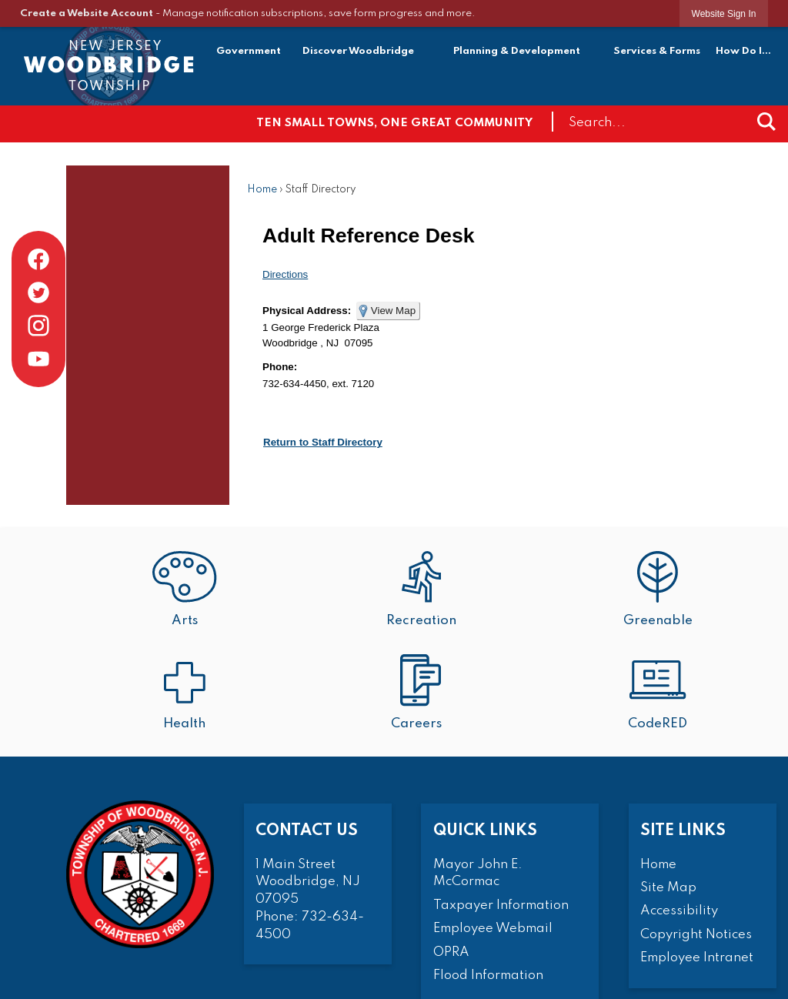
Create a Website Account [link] (86, 13)
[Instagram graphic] (38, 325)
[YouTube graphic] (38, 358)
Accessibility (679, 910)
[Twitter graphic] (38, 292)
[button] (766, 121)
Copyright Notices (696, 934)
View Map (393, 310)
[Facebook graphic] (38, 259)
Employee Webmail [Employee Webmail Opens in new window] (493, 928)
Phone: (279, 367)
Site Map (668, 887)
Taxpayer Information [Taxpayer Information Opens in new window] (501, 905)
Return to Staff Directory (322, 442)
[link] (724, 13)
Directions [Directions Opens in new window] (285, 274)
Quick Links (485, 831)
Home (262, 190)
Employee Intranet (696, 957)
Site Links (683, 831)
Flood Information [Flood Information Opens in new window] (488, 975)
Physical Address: (306, 310)
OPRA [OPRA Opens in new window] (451, 952)
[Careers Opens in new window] (421, 693)
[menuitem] (249, 54)
